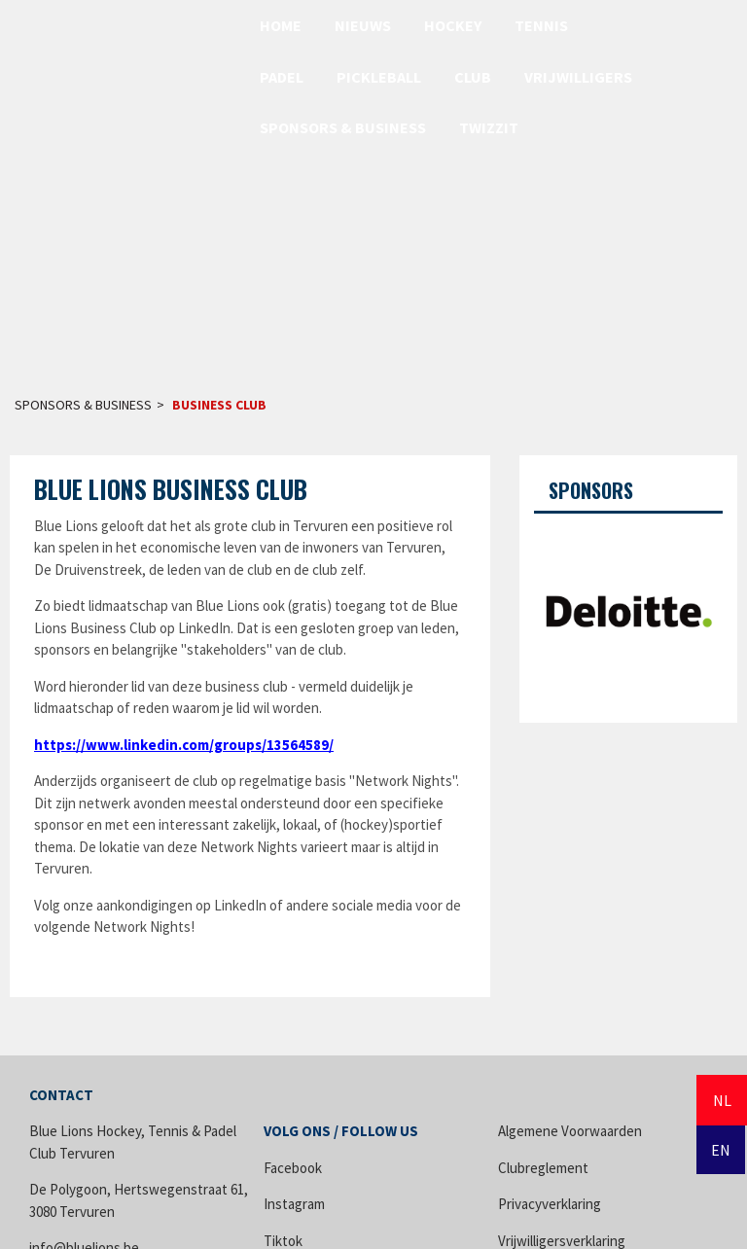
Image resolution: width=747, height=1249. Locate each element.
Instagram (294, 1204)
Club (472, 77)
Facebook (293, 1168)
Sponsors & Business (343, 127)
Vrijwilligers (578, 77)
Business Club (219, 404)
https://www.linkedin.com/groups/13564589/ (184, 744)
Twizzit (488, 127)
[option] (628, 611)
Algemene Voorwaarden (570, 1131)
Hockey (452, 25)
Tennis (541, 25)
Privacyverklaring (549, 1204)
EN (720, 1150)
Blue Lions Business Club (170, 489)
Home (281, 25)
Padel (281, 77)
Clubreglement (543, 1168)
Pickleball (379, 77)
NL (722, 1100)
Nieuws (363, 25)
